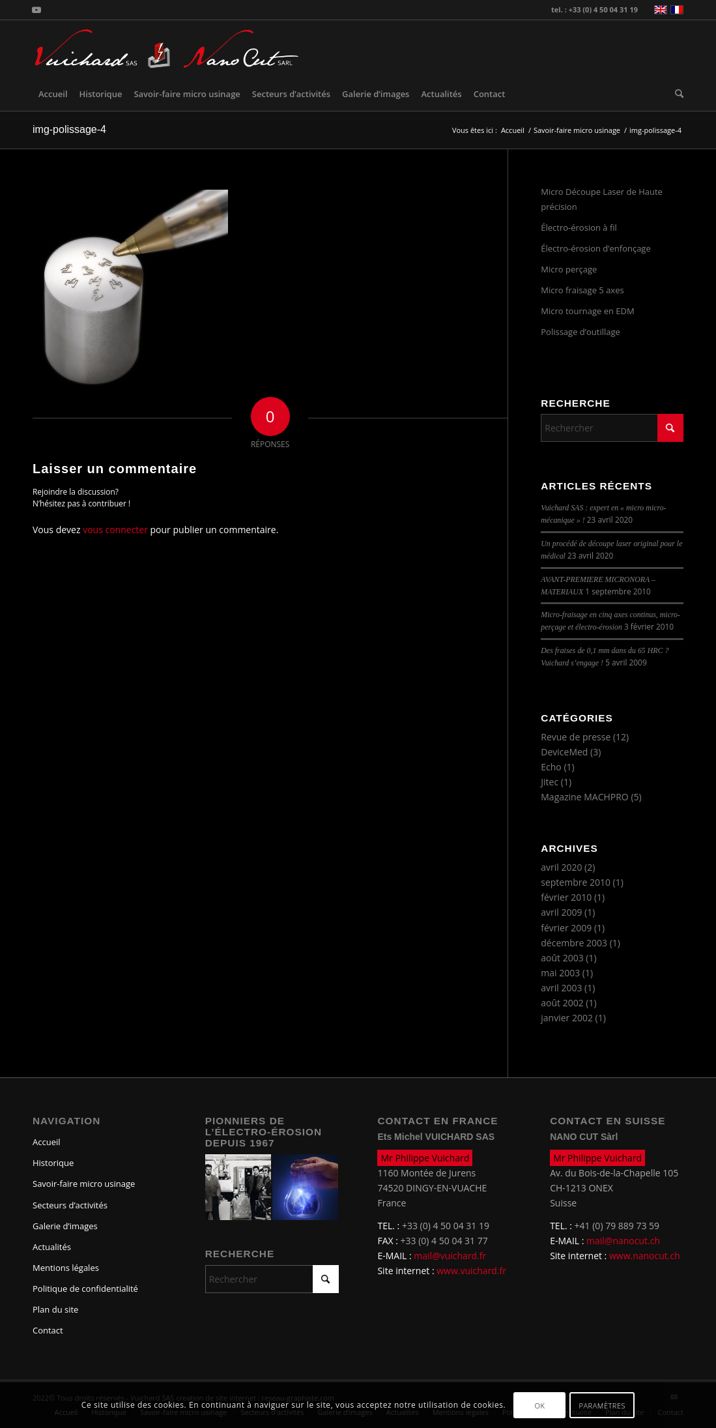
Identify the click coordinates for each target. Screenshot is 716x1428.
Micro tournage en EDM (587, 311)
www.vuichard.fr (471, 1270)
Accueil (47, 1142)
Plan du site (55, 1309)
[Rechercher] (676, 94)
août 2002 (562, 1003)
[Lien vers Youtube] (36, 10)
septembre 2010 (575, 882)
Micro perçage (569, 269)
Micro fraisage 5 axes (582, 290)
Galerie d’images (65, 1226)
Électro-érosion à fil (579, 227)
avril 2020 (561, 867)
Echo (551, 767)
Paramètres (602, 1405)
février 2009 (566, 928)
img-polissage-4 (69, 129)
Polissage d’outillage (580, 332)
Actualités (52, 1247)
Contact (48, 1330)
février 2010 (566, 897)
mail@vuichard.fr (450, 1255)
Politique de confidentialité (85, 1288)
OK (539, 1405)
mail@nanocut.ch (623, 1240)
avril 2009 (561, 912)
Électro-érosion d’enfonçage (595, 248)
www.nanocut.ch (644, 1255)
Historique (53, 1163)
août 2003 (562, 958)
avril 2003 (561, 988)
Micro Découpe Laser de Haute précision (602, 199)
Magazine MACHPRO (584, 797)
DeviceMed (564, 752)
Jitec (549, 782)
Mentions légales (66, 1268)
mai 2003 (560, 973)
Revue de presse (575, 737)
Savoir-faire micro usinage (84, 1183)
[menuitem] (53, 94)
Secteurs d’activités (70, 1205)
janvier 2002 (567, 1018)
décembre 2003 (574, 943)
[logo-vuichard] (102, 49)
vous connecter (115, 529)
